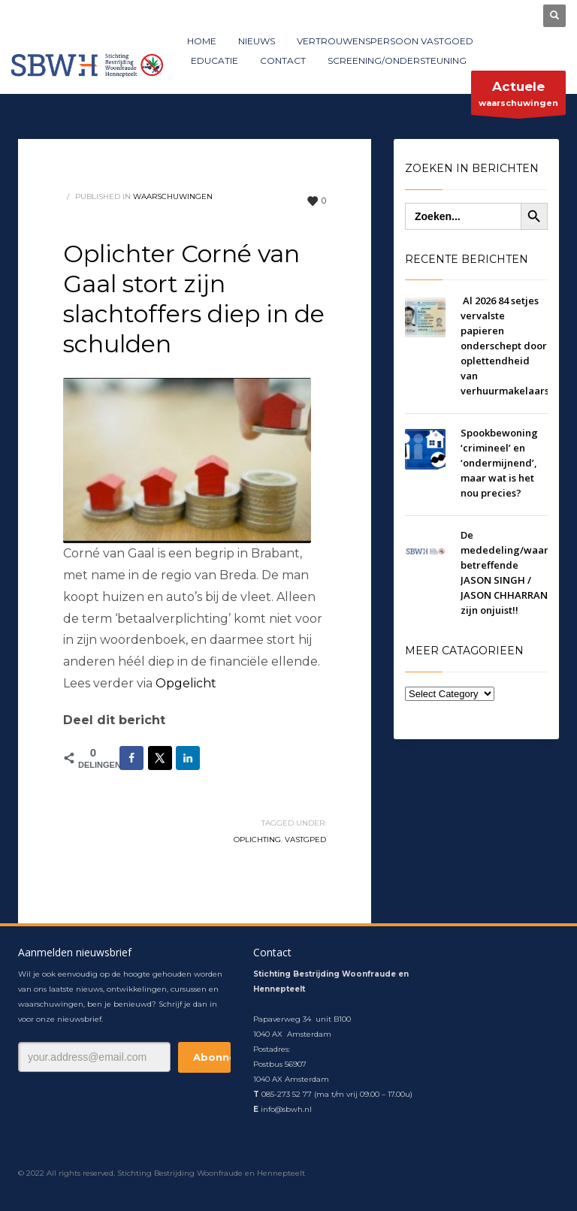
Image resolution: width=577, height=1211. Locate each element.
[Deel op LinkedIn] (188, 758)
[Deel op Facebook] (131, 758)
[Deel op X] (160, 758)
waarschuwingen (518, 96)
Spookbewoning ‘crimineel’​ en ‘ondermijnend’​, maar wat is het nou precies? (499, 463)
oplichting (257, 839)
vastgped (305, 839)
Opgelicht (186, 683)
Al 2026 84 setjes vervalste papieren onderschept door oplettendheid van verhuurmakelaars (505, 345)
